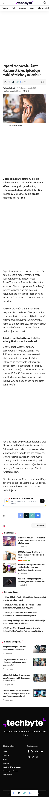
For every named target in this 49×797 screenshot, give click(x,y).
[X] (32, 752)
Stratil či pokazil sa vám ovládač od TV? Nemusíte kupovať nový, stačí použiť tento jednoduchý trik (16, 693)
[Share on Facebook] (9, 82)
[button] (5, 3)
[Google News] (41, 752)
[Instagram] (28, 757)
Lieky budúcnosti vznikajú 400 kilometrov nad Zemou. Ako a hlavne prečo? (15, 662)
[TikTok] (32, 757)
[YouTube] (36, 752)
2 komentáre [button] (39, 525)
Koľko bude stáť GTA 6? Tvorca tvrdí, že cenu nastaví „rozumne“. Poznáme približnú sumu (31, 540)
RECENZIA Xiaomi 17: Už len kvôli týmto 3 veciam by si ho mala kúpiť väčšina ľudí (31, 555)
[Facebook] (28, 752)
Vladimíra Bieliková (9, 88)
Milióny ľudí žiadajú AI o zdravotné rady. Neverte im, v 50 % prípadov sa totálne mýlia (16, 678)
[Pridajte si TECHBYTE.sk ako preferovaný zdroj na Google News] (24, 501)
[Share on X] (13, 82)
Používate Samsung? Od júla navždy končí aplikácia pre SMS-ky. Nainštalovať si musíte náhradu (31, 567)
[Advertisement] (24, 36)
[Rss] (37, 757)
